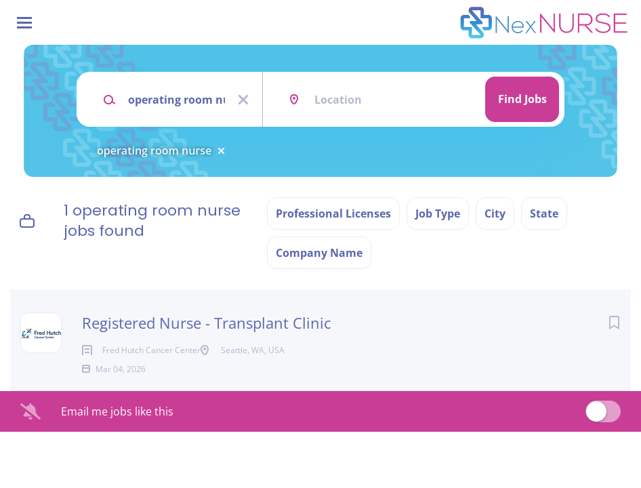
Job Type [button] (437, 213)
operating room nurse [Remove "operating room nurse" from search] (154, 150)
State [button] (544, 213)
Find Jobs (522, 99)
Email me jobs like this (117, 433)
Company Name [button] (319, 252)
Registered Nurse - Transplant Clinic (206, 322)
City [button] (494, 213)
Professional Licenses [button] (333, 213)
